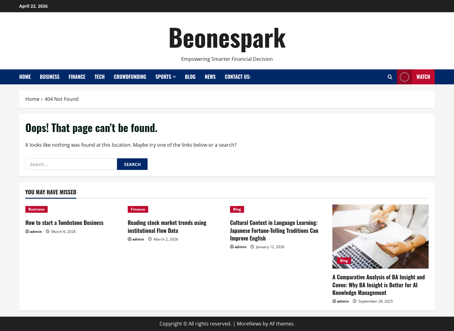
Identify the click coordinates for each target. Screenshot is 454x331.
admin (36, 231)
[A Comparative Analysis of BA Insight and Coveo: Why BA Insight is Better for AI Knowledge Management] (380, 236)
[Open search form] (390, 77)
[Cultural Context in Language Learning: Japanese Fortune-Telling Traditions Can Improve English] (278, 209)
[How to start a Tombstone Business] (73, 209)
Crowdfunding (130, 76)
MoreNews (249, 323)
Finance (77, 76)
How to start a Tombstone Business (64, 222)
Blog (190, 76)
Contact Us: (238, 76)
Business (50, 76)
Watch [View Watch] (413, 76)
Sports (163, 76)
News (210, 76)
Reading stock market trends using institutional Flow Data (167, 226)
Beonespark (227, 37)
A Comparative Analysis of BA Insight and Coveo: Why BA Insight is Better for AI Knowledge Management (378, 284)
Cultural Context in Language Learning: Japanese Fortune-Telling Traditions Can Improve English (274, 230)
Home (25, 76)
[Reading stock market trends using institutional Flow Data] (176, 209)
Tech (99, 76)
